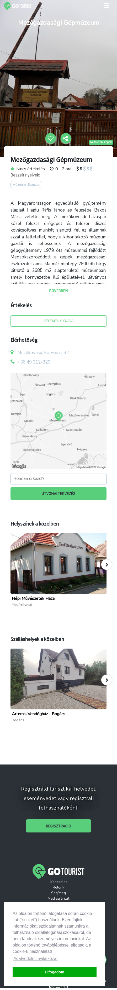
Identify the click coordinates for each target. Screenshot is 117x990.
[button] (106, 564)
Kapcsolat (58, 881)
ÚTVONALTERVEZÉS (59, 494)
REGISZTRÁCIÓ (58, 826)
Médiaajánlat (58, 898)
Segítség (58, 892)
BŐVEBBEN (58, 291)
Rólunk (58, 887)
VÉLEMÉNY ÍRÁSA (58, 321)
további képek (101, 142)
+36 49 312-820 (33, 362)
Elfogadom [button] (54, 972)
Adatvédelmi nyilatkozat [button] (35, 958)
